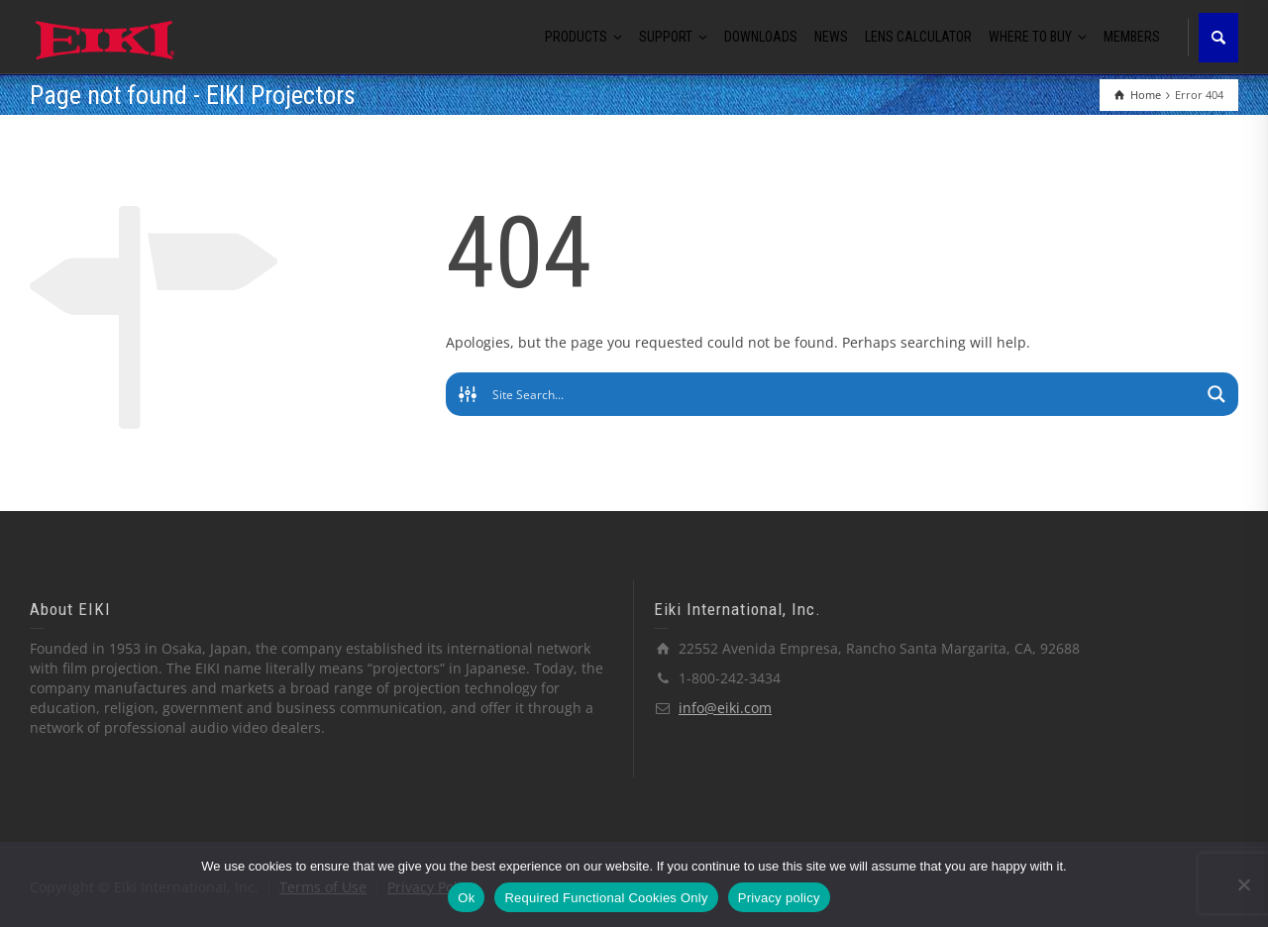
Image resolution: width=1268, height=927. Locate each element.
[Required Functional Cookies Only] (1243, 884)
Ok (466, 897)
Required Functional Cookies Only (605, 897)
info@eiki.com (725, 707)
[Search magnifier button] (1216, 394)
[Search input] (843, 394)
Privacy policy (779, 897)
